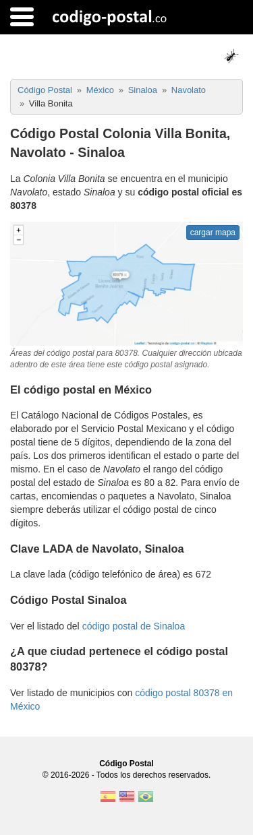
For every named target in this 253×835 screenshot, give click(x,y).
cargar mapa (212, 232)
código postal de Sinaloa (134, 626)
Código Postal (126, 763)
